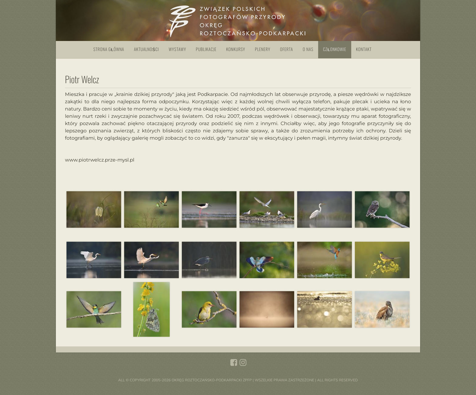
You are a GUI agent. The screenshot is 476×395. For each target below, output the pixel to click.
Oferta (286, 49)
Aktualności (146, 49)
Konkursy (235, 49)
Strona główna (108, 49)
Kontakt (364, 49)
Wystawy (177, 49)
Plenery (262, 49)
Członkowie (334, 49)
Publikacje (206, 49)
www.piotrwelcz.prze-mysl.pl (99, 160)
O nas (308, 49)
